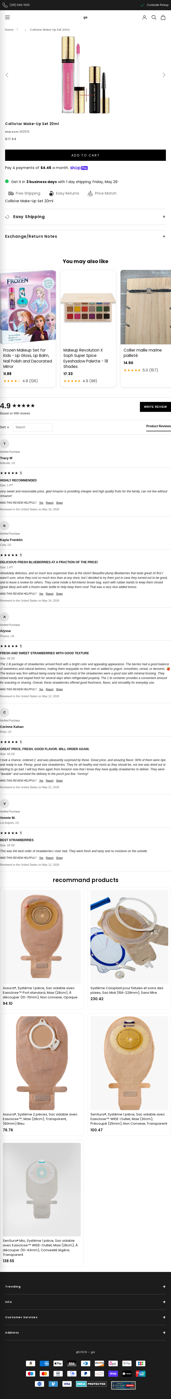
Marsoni (12, 132)
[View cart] (163, 17)
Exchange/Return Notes (31, 236)
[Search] (154, 17)
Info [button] (85, 1302)
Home (9, 30)
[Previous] (7, 75)
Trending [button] (85, 1286)
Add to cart (85, 155)
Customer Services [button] (85, 1317)
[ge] (85, 17)
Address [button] (85, 1332)
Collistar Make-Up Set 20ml (50, 30)
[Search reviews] (32, 427)
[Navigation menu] (7, 17)
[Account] (144, 17)
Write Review (155, 406)
